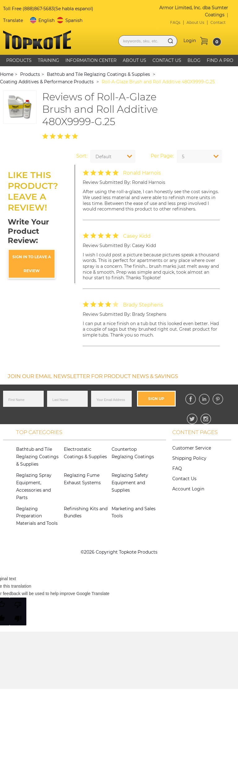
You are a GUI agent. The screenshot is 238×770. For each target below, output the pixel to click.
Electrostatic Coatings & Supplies (85, 452)
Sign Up (156, 398)
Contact (218, 22)
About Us (195, 22)
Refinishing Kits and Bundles (86, 512)
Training (48, 60)
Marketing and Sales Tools (134, 512)
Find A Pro (220, 60)
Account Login (188, 489)
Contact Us (166, 60)
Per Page (162, 156)
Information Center (91, 60)
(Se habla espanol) (73, 8)
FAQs (175, 22)
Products (19, 60)
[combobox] (199, 156)
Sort (81, 156)
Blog (194, 60)
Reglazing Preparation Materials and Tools (37, 516)
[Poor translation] (18, 611)
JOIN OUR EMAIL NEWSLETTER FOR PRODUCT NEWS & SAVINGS (93, 376)
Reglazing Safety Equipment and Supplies (130, 482)
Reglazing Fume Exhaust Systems (82, 478)
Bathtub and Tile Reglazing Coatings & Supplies (37, 456)
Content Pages (195, 432)
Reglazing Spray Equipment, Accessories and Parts (33, 486)
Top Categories (39, 432)
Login (189, 40)
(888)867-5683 (38, 8)
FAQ (177, 468)
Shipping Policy (189, 458)
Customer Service (191, 448)
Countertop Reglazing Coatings (133, 452)
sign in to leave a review (31, 263)
